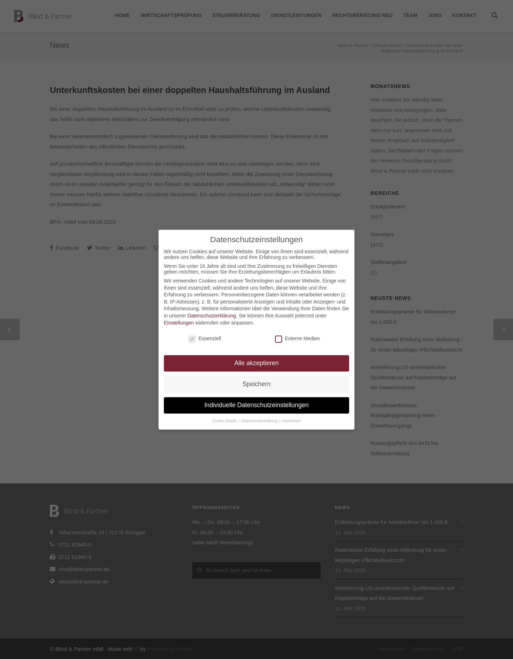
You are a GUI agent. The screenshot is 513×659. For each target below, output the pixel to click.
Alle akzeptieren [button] (256, 363)
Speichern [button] (257, 384)
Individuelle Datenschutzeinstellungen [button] (256, 405)
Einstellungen (179, 323)
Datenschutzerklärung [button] (260, 421)
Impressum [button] (291, 421)
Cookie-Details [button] (225, 421)
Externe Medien (297, 338)
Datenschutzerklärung (211, 315)
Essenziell (204, 338)
